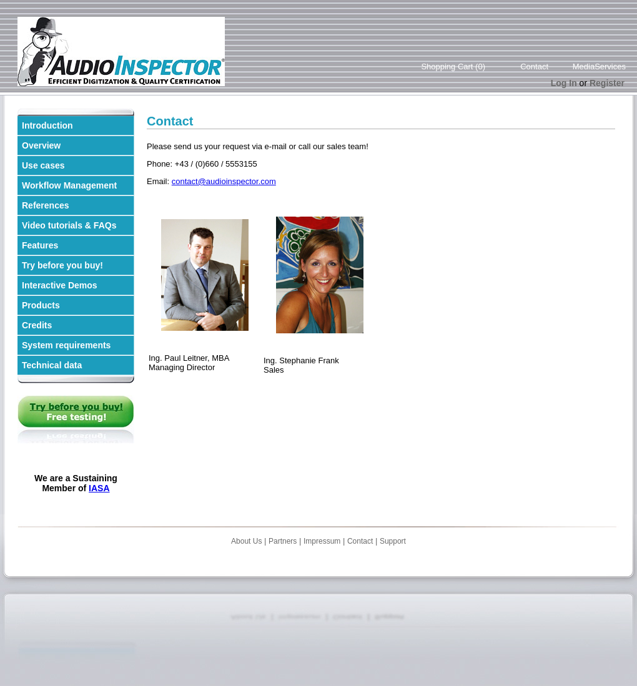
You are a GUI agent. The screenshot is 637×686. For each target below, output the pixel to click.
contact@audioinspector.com (224, 181)
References (45, 205)
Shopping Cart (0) (453, 66)
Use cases (43, 165)
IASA (99, 488)
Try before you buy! (62, 265)
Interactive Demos (59, 285)
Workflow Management (69, 185)
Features (40, 245)
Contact (534, 66)
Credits (37, 325)
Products (41, 305)
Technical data (52, 365)
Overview (41, 145)
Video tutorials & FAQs (69, 225)
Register (607, 83)
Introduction (47, 125)
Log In (564, 83)
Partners (283, 541)
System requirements (66, 345)
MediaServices (599, 66)
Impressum (322, 541)
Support (393, 541)
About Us (246, 541)
